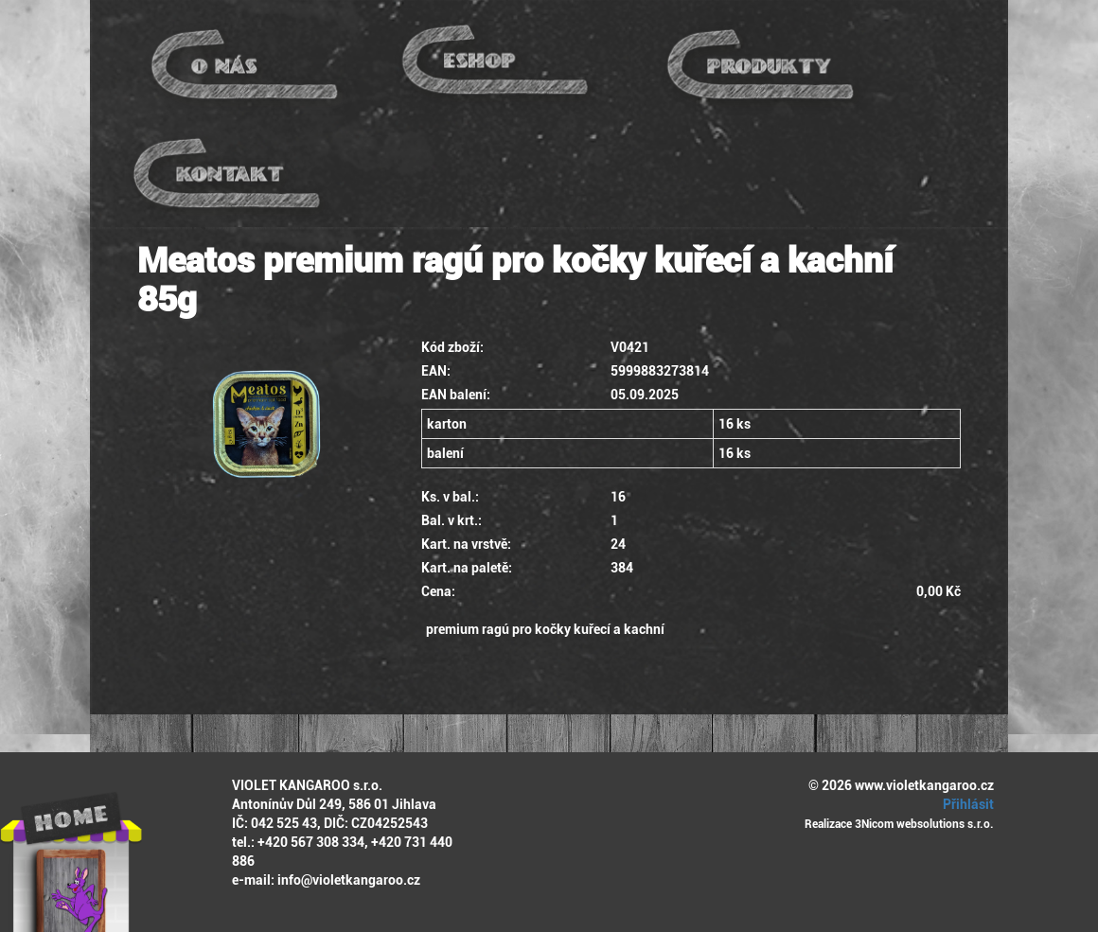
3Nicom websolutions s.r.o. (924, 824)
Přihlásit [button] (965, 804)
